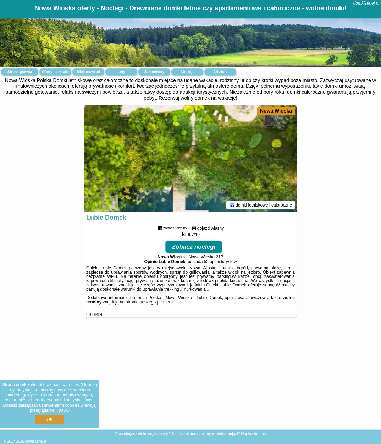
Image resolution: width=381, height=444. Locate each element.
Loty (121, 72)
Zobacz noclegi (194, 246)
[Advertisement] (190, 379)
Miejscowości (88, 72)
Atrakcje (187, 72)
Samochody (154, 72)
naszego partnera (156, 302)
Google (89, 384)
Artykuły (220, 72)
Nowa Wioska (276, 111)
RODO (63, 410)
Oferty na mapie (55, 72)
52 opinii (212, 261)
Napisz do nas (253, 434)
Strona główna (19, 72)
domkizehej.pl (366, 3)
